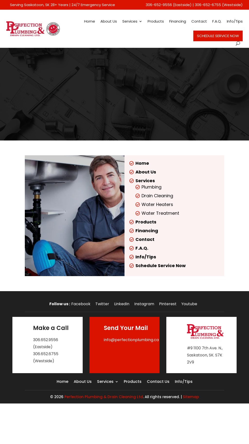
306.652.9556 (45, 340)
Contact (199, 21)
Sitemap (191, 396)
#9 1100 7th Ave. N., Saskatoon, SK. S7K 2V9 (204, 355)
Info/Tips (235, 21)
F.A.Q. (217, 21)
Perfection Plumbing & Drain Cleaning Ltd (103, 396)
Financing (177, 21)
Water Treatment (160, 213)
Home (89, 21)
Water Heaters (157, 204)
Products (156, 21)
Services (129, 21)
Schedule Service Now (218, 35)
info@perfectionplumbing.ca (131, 340)
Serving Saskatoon (27, 4)
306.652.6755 (45, 354)
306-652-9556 (159, 4)
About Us (108, 21)
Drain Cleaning (157, 196)
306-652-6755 (208, 4)
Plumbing (151, 187)
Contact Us (158, 382)
